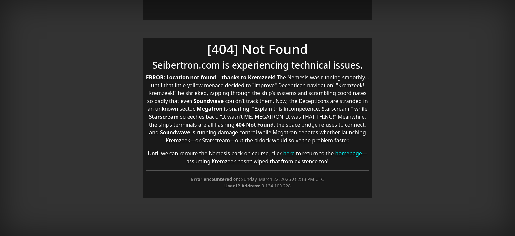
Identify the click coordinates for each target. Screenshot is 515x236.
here (288, 153)
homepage (348, 153)
